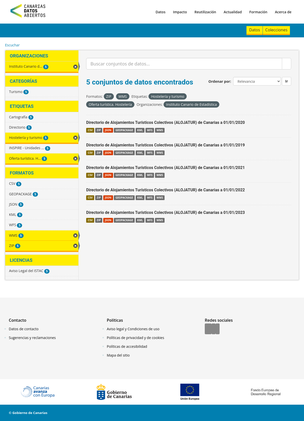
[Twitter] (214, 329)
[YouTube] (218, 329)
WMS (160, 130)
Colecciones (276, 30)
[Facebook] (208, 329)
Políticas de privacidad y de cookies (135, 337)
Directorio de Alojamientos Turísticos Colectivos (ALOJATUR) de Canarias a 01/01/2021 (165, 167)
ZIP (99, 130)
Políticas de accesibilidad (127, 346)
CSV (90, 130)
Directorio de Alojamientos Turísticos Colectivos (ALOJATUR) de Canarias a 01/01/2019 (165, 145)
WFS (150, 130)
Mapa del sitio (118, 355)
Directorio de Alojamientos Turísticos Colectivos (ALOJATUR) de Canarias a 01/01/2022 (165, 190)
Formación (258, 12)
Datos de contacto (23, 328)
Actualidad (233, 12)
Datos (160, 12)
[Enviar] (286, 63)
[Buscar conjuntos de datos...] (184, 63)
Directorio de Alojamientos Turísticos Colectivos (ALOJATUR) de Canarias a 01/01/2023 (165, 212)
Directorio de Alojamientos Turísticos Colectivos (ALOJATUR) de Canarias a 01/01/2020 (165, 122)
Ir (286, 81)
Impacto (180, 12)
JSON (108, 130)
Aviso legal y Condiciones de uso (133, 328)
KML (140, 130)
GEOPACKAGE (124, 130)
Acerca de (283, 12)
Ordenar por (219, 81)
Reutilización (205, 12)
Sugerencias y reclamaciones (32, 337)
